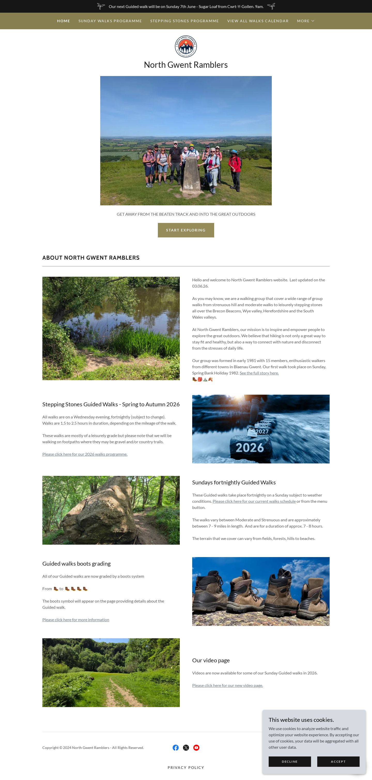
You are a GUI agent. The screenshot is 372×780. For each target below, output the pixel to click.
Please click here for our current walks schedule (254, 501)
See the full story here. (259, 372)
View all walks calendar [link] (258, 21)
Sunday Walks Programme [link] (110, 21)
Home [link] (63, 21)
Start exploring (186, 230)
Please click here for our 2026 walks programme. (84, 454)
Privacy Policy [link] (186, 767)
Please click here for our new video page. (227, 685)
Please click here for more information (75, 619)
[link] (186, 45)
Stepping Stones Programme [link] (184, 21)
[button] (306, 21)
